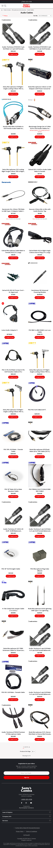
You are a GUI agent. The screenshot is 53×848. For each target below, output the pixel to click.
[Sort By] (45, 16)
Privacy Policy (20, 831)
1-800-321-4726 (26, 799)
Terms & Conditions (31, 831)
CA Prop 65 (26, 835)
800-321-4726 (27, 1)
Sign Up (26, 777)
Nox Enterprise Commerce (26, 808)
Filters (5, 16)
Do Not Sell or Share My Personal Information (27, 828)
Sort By (35, 15)
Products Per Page (25, 751)
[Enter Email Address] (26, 773)
